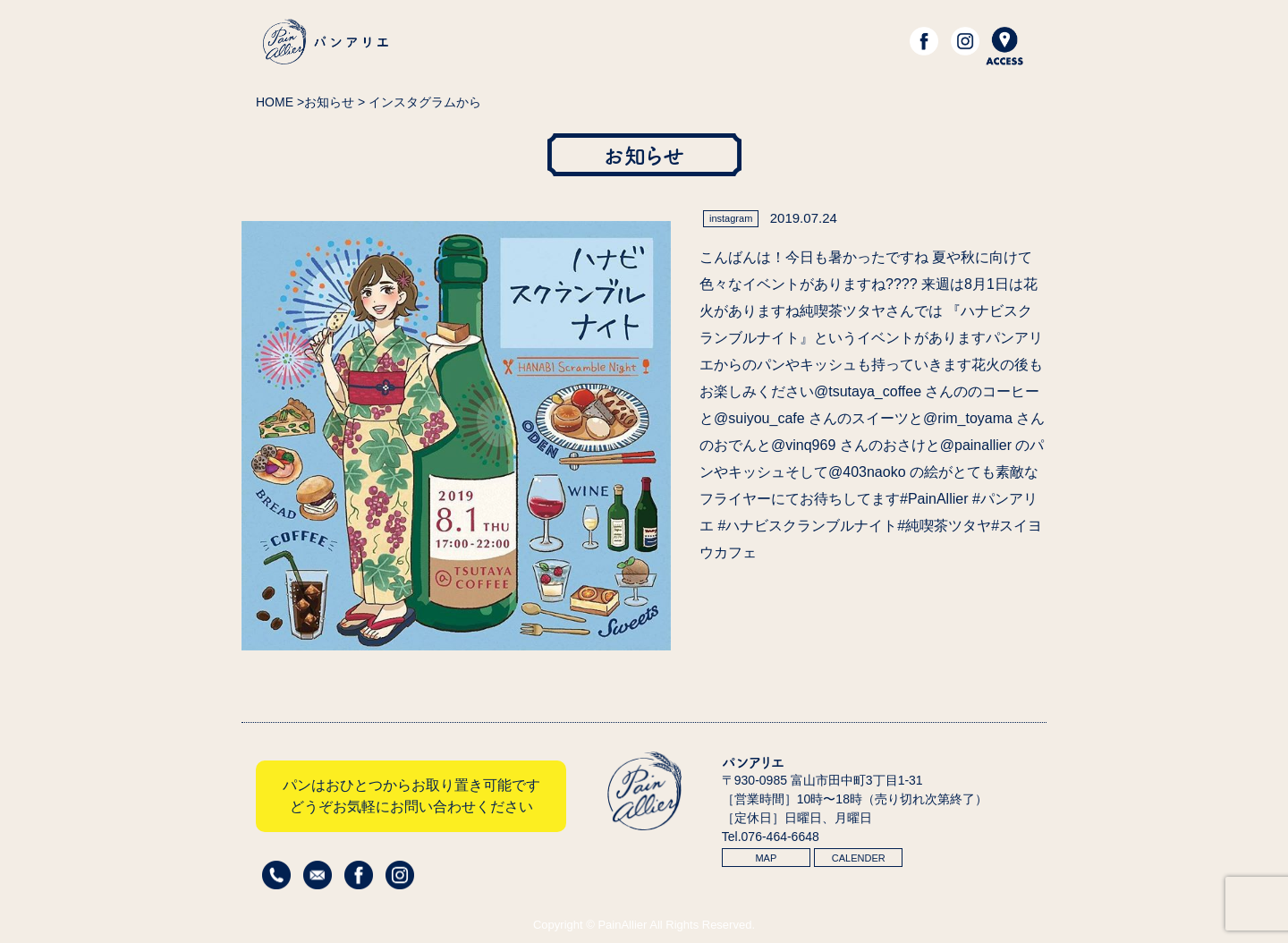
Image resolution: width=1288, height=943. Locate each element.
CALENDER (859, 858)
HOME (274, 102)
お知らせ (329, 102)
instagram (730, 218)
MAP (765, 858)
